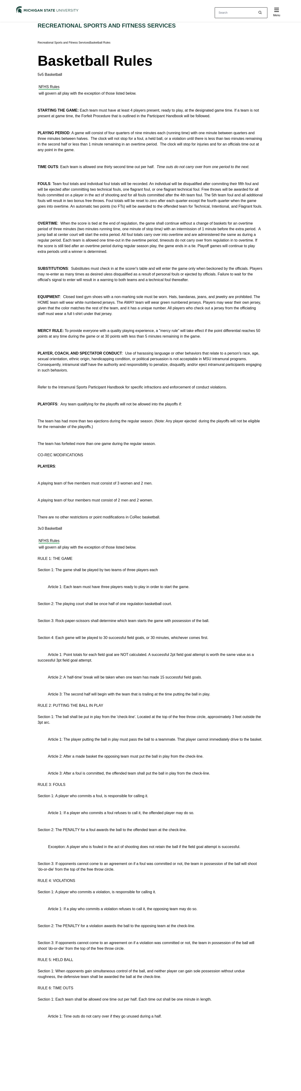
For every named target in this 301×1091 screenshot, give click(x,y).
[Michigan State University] (47, 10)
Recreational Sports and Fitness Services (107, 25)
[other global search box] (241, 12)
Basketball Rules (99, 42)
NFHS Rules (49, 87)
